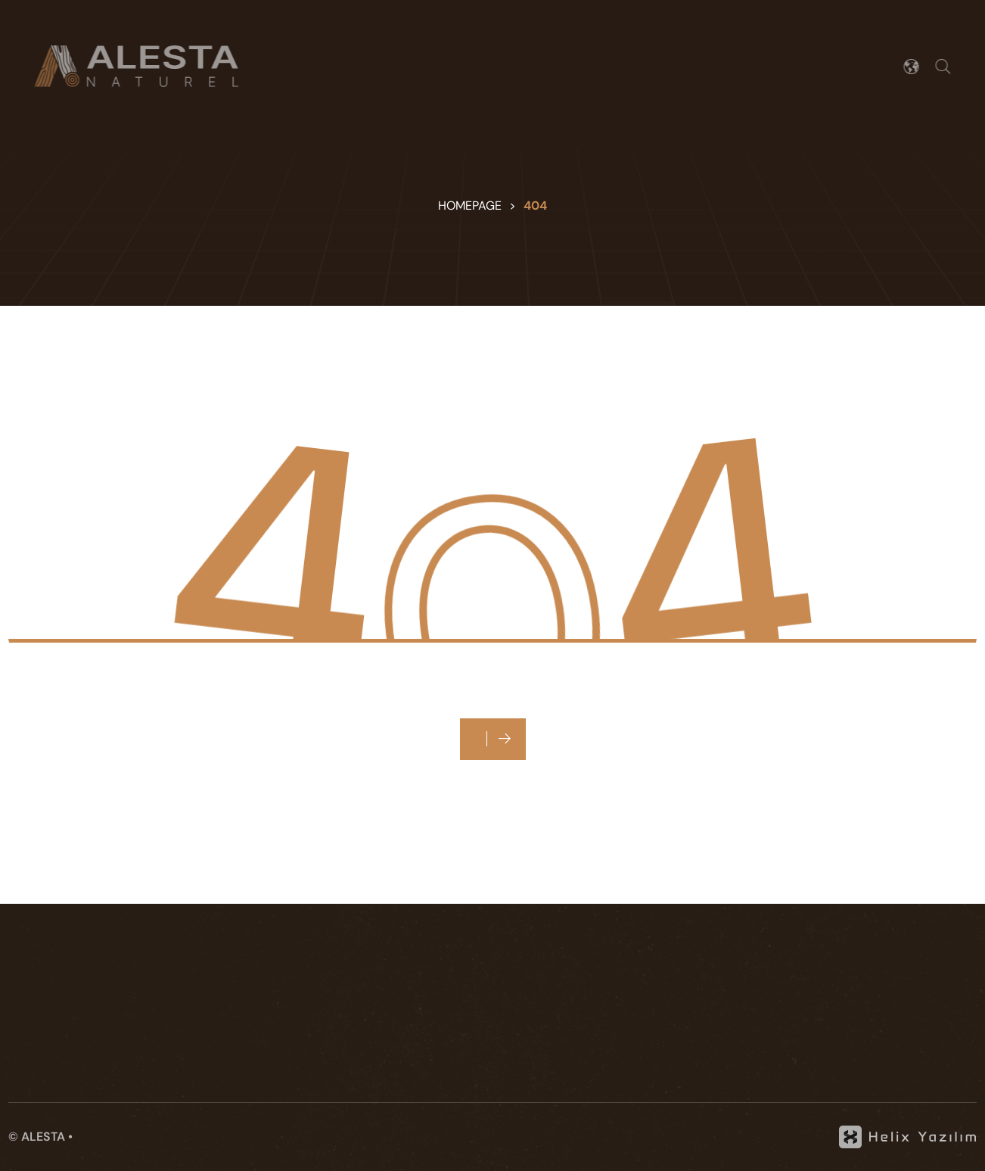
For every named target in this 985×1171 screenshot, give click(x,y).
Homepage (470, 205)
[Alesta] (132, 66)
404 (535, 205)
